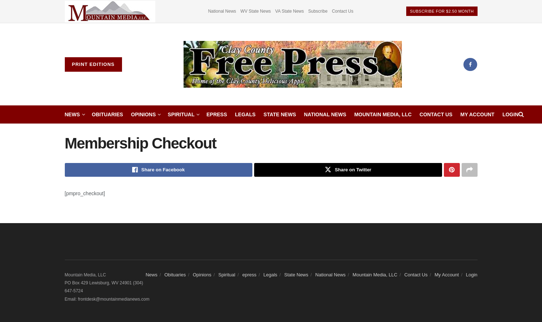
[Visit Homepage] (293, 64)
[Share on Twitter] (348, 170)
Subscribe (317, 11)
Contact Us (342, 11)
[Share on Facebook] (159, 170)
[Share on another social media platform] (470, 170)
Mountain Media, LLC (382, 114)
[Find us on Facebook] (470, 64)
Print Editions (93, 64)
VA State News (289, 11)
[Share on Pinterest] (452, 170)
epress (216, 114)
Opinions (143, 114)
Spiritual (181, 114)
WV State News (255, 11)
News (72, 114)
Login (510, 114)
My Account (478, 114)
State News (280, 114)
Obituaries (107, 114)
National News (222, 11)
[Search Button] (521, 114)
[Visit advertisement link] (110, 11)
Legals (245, 114)
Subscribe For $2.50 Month (442, 11)
